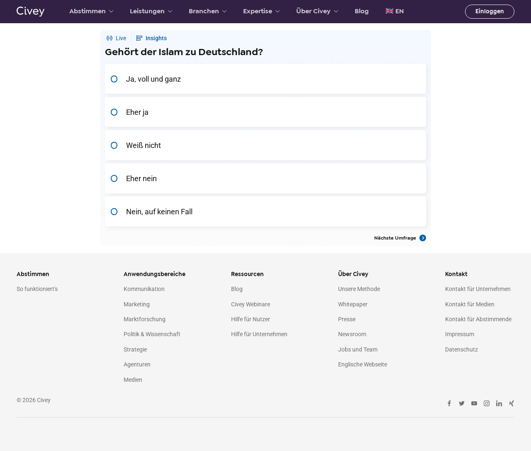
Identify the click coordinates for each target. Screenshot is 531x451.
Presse (347, 319)
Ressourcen (247, 274)
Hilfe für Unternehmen (259, 334)
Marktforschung (145, 319)
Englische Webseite (362, 364)
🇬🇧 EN (394, 11)
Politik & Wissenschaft (152, 334)
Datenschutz (461, 349)
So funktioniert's (37, 289)
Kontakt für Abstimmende (478, 319)
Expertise (261, 11)
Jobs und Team (358, 349)
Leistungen (151, 11)
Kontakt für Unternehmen (478, 289)
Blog (362, 11)
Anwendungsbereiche (154, 274)
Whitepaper (353, 304)
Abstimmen (91, 11)
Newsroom (352, 334)
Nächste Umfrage (400, 238)
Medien (133, 379)
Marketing (137, 304)
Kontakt (456, 274)
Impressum (459, 334)
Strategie (135, 349)
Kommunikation (144, 289)
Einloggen (489, 11)
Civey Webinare (250, 304)
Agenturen (137, 364)
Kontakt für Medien (469, 304)
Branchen (208, 11)
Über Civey (317, 11)
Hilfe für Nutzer (250, 319)
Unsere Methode (359, 289)
